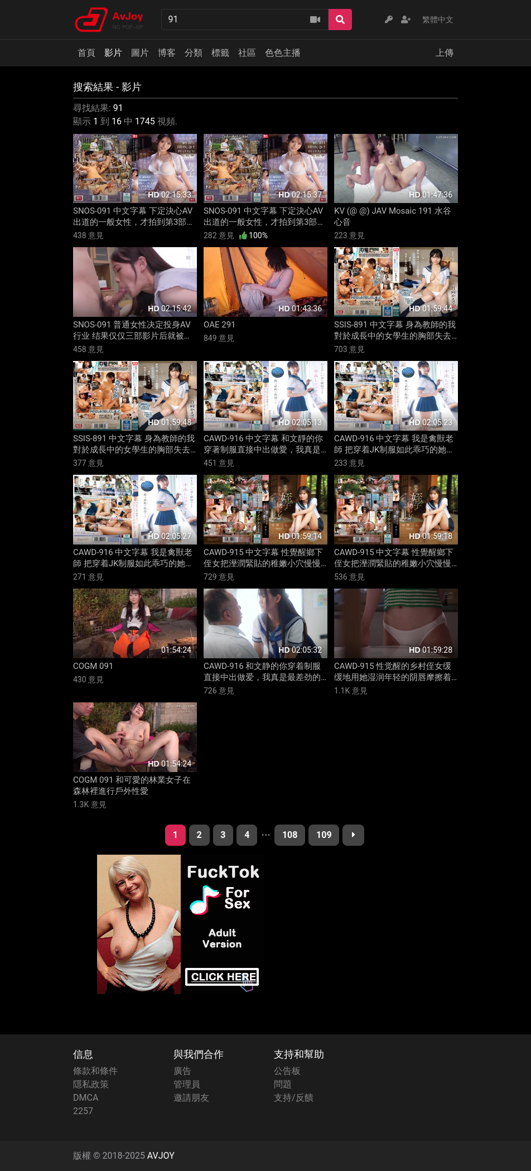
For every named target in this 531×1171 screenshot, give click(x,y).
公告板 (287, 1071)
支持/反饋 (293, 1097)
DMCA (85, 1097)
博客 (167, 52)
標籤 (220, 52)
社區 (247, 52)
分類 (193, 52)
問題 (283, 1084)
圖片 (140, 52)
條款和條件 (95, 1071)
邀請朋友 (191, 1097)
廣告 (182, 1071)
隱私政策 (91, 1084)
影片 (113, 52)
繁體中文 (437, 19)
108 (290, 835)
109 (324, 835)
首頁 (86, 52)
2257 (83, 1111)
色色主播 (283, 52)
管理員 (186, 1084)
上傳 (444, 52)
